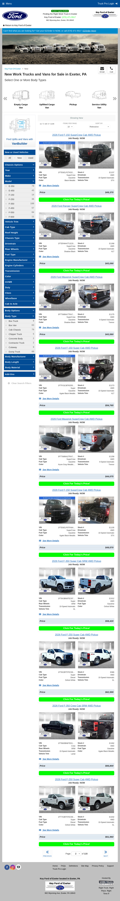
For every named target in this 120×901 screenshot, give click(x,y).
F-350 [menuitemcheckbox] (11, 204)
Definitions (73, 866)
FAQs (63, 866)
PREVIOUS (47, 853)
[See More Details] (49, 185)
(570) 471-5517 (69, 17)
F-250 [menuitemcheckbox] (11, 199)
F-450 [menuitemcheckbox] (11, 208)
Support (110, 866)
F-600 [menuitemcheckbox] (11, 217)
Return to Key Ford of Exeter (17, 25)
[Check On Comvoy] (18, 867)
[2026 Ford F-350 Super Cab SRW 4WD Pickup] (76, 561)
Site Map (85, 866)
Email (102, 70)
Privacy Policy (98, 866)
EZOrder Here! (89, 31)
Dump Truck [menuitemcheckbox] (14, 352)
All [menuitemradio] (9, 158)
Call (111, 70)
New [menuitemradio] (19, 158)
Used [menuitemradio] (30, 158)
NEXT (106, 853)
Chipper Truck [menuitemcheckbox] (15, 334)
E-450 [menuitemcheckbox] (11, 190)
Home (55, 866)
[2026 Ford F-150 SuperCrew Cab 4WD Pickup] (76, 135)
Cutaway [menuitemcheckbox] (12, 347)
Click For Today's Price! (76, 199)
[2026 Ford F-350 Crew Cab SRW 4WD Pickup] (76, 705)
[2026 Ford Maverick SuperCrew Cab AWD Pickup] (76, 277)
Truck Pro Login (59, 869)
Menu (7, 3)
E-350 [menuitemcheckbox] (11, 186)
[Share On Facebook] (7, 867)
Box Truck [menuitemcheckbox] (13, 321)
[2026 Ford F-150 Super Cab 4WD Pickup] (76, 348)
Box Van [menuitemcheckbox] (12, 325)
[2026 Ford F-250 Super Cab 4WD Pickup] (76, 634)
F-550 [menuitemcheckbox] (11, 212)
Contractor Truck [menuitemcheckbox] (16, 343)
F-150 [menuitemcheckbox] (11, 195)
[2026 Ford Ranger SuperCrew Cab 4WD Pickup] (76, 206)
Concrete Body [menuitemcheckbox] (15, 338)
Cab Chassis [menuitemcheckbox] (14, 330)
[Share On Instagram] (12, 867)
